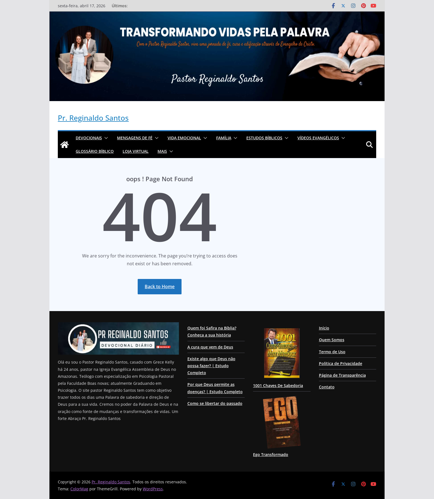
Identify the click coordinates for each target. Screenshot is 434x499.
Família (223, 137)
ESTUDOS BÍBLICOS (264, 137)
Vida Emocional (184, 137)
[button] (105, 138)
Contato (327, 387)
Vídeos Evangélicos (318, 137)
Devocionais (89, 137)
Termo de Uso (332, 351)
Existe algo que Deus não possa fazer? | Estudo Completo (211, 365)
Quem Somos (331, 339)
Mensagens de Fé (134, 137)
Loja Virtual (136, 151)
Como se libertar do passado (214, 403)
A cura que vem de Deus (210, 347)
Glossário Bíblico (95, 151)
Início (324, 328)
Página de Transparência (342, 375)
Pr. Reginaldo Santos (93, 118)
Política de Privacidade (340, 363)
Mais (162, 151)
